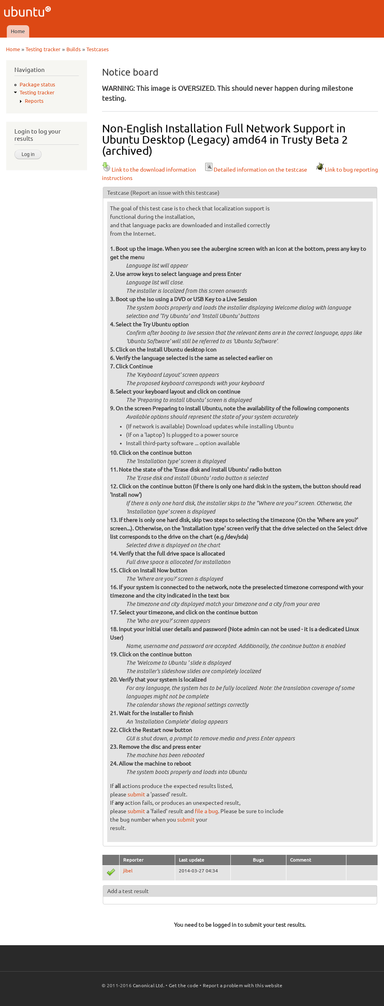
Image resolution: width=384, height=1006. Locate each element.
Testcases (97, 49)
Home (18, 31)
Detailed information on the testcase (255, 169)
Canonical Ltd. (148, 985)
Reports (34, 101)
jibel (127, 870)
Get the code (183, 985)
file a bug (206, 811)
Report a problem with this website (243, 985)
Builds (73, 49)
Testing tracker (43, 49)
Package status (37, 84)
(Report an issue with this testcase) (175, 193)
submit (136, 794)
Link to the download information (149, 169)
